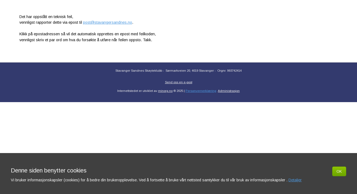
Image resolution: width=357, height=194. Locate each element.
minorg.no (165, 90)
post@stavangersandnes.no (107, 22)
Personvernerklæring (201, 90)
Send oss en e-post (178, 82)
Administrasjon (229, 90)
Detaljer (295, 180)
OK (339, 171)
